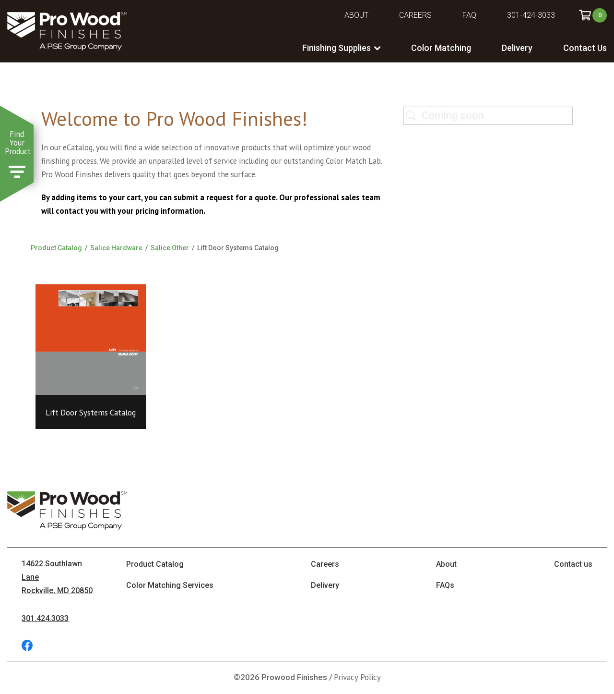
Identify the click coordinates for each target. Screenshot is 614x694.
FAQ (469, 15)
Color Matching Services (169, 585)
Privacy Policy (357, 677)
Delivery (517, 48)
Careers (415, 15)
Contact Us (585, 48)
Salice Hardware (116, 248)
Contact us (573, 564)
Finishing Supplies (336, 48)
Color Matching (441, 48)
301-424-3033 (531, 15)
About (356, 15)
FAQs (445, 585)
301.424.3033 (45, 618)
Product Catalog (56, 248)
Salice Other (170, 248)
